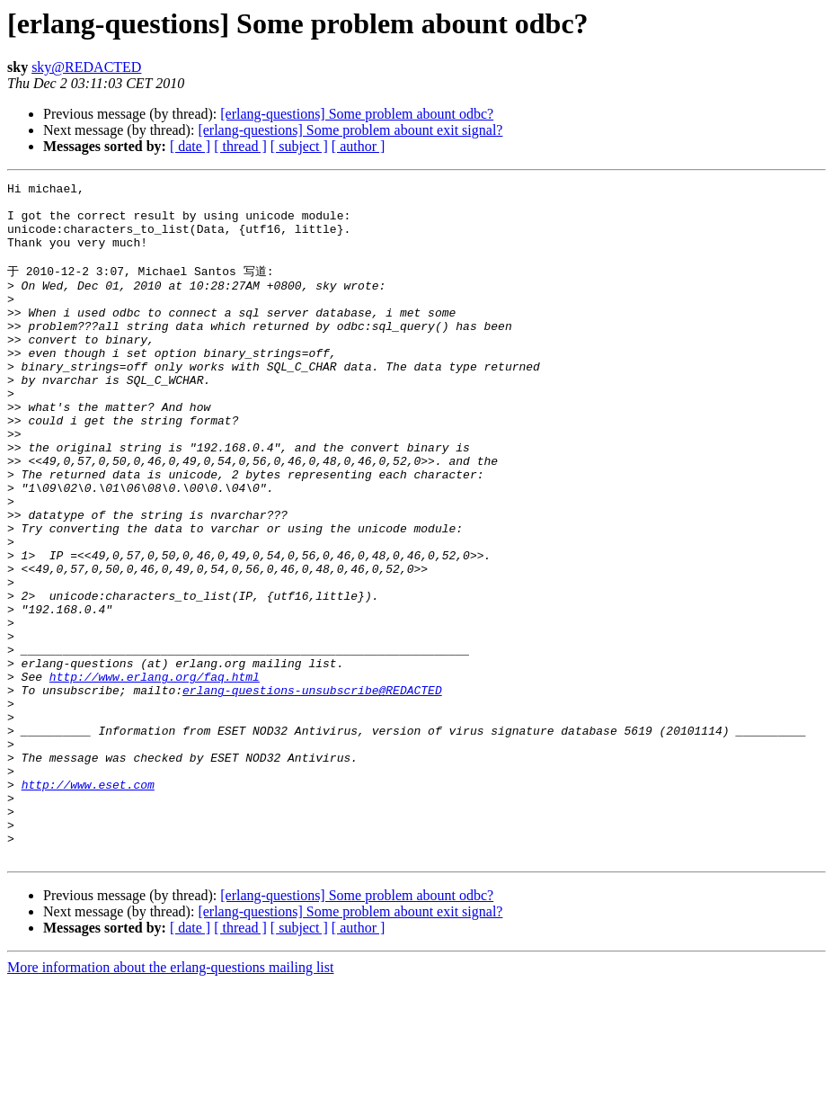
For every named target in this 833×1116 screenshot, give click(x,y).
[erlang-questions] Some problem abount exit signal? (350, 130)
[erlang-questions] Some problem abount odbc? (356, 113)
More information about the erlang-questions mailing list (170, 1100)
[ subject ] (299, 146)
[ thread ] (240, 146)
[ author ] (358, 146)
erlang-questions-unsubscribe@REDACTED (312, 790)
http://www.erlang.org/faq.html (154, 774)
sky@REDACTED (86, 67)
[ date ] (190, 146)
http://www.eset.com (88, 904)
